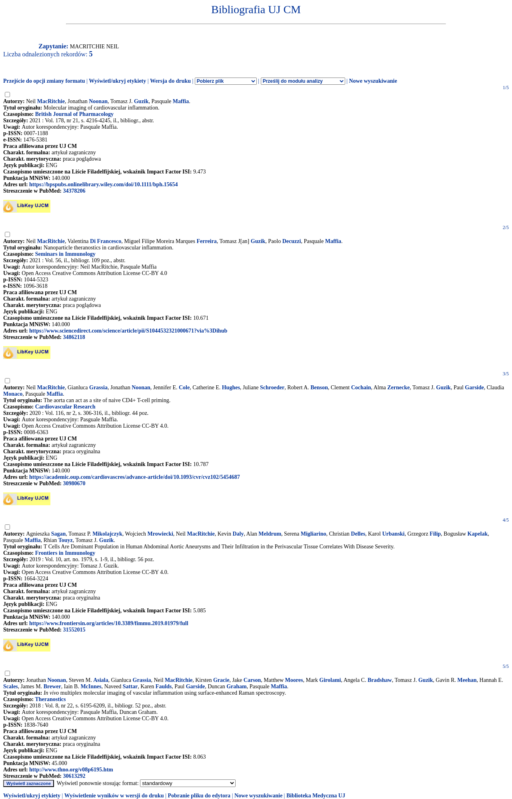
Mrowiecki (160, 534)
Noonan (98, 101)
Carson (252, 680)
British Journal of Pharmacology (74, 114)
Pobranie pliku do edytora (199, 796)
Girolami (330, 680)
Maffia (181, 101)
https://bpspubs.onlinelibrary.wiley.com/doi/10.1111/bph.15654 (103, 184)
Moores (294, 680)
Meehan (466, 680)
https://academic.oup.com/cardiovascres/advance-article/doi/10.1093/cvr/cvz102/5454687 (134, 477)
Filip (435, 534)
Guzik (141, 101)
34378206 (74, 191)
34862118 (74, 337)
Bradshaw (380, 680)
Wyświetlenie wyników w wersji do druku (114, 796)
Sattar (130, 686)
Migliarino (313, 534)
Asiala (100, 680)
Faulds (164, 686)
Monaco (12, 394)
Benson (319, 388)
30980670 (74, 483)
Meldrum (269, 534)
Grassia (98, 388)
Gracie (221, 680)
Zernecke (398, 388)
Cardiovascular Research (65, 407)
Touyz (65, 540)
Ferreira (206, 241)
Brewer (52, 686)
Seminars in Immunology (65, 254)
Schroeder (272, 388)
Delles (358, 534)
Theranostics (50, 699)
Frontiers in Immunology (65, 553)
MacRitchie (51, 101)
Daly (238, 534)
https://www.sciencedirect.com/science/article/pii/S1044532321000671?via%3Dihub (128, 331)
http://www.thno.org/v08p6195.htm (71, 770)
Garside (474, 388)
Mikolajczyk (107, 534)
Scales (10, 686)
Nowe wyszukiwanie (373, 81)
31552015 (74, 630)
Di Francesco (105, 241)
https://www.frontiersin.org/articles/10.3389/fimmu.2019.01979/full (108, 623)
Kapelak (478, 534)
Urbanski (393, 534)
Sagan (58, 534)
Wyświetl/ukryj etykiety (117, 81)
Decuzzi (291, 241)
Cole (184, 388)
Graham (236, 686)
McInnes (90, 686)
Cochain (361, 388)
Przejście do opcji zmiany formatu (44, 81)
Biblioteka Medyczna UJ (315, 796)
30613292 (74, 776)
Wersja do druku (170, 81)
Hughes (231, 388)
